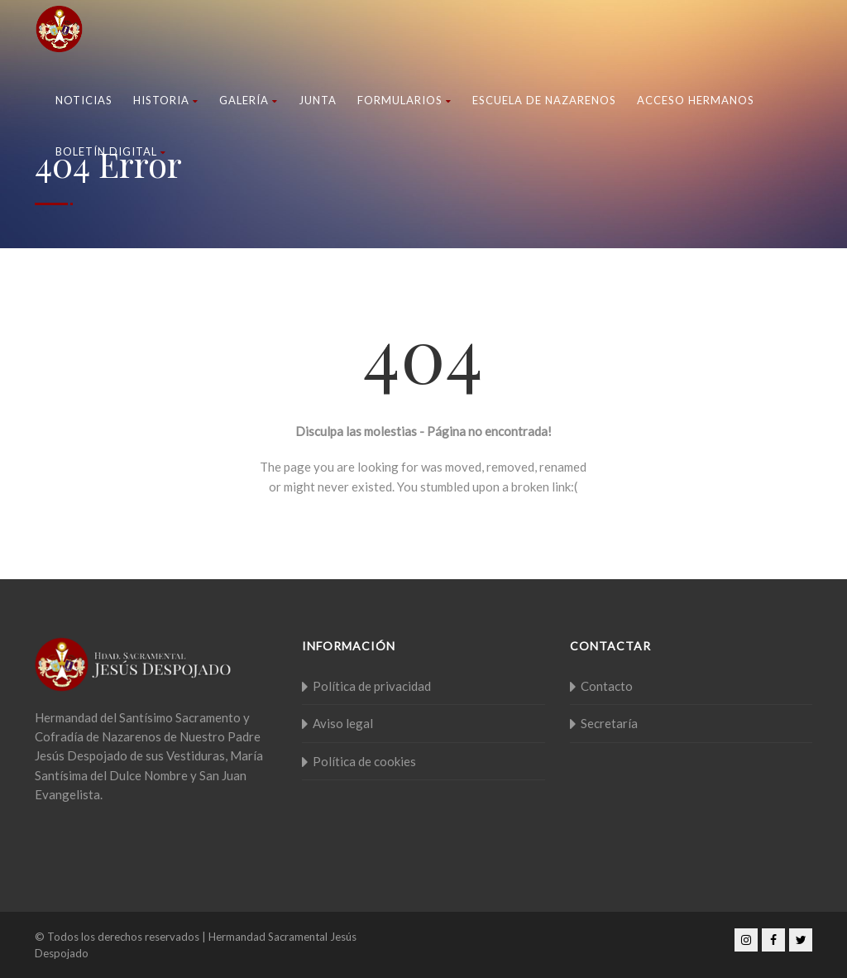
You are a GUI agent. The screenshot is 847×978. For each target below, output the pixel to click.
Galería (248, 100)
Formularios (404, 100)
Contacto (607, 685)
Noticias (83, 100)
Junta (318, 100)
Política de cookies (364, 761)
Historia (166, 100)
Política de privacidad (372, 685)
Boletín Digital (110, 151)
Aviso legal (343, 723)
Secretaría (609, 723)
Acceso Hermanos (695, 100)
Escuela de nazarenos (544, 100)
